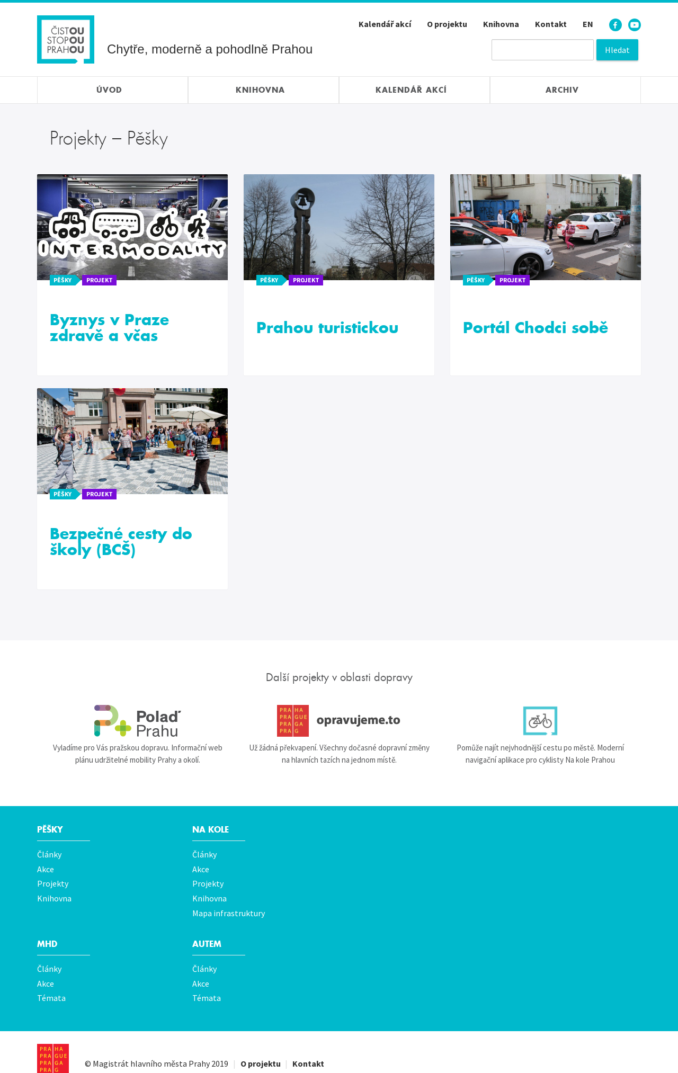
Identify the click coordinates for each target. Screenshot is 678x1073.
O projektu (447, 24)
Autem (208, 934)
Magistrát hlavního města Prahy (151, 1047)
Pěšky (51, 829)
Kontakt (551, 24)
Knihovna (501, 24)
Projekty (52, 879)
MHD (48, 934)
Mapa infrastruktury (228, 904)
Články (49, 853)
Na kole (212, 829)
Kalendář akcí (385, 24)
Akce (45, 866)
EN (588, 24)
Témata (51, 984)
